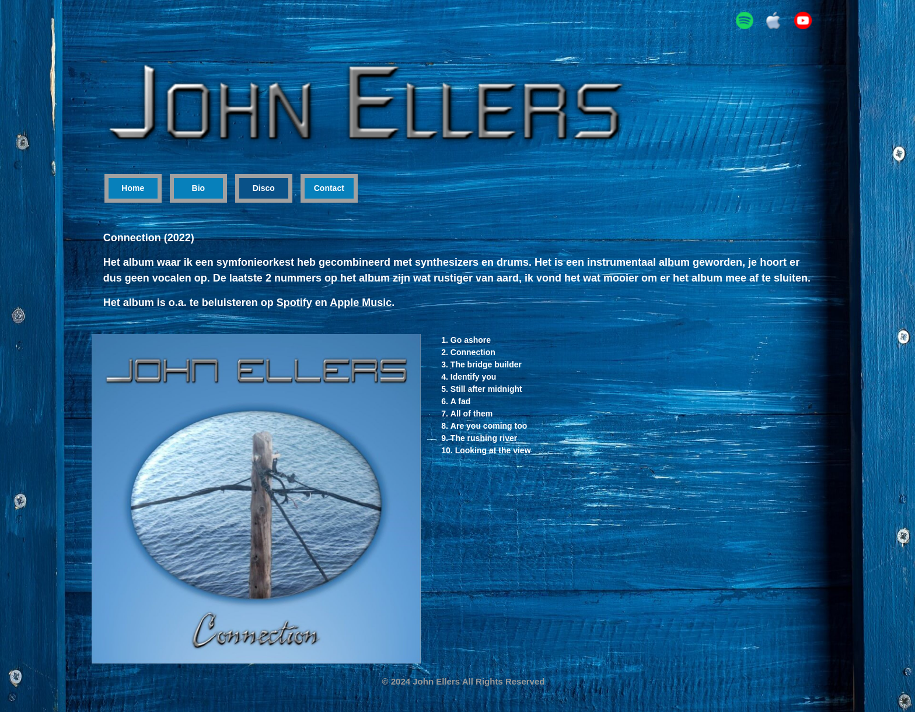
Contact (329, 188)
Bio (198, 188)
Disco (264, 188)
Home (132, 188)
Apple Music (361, 302)
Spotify (294, 302)
